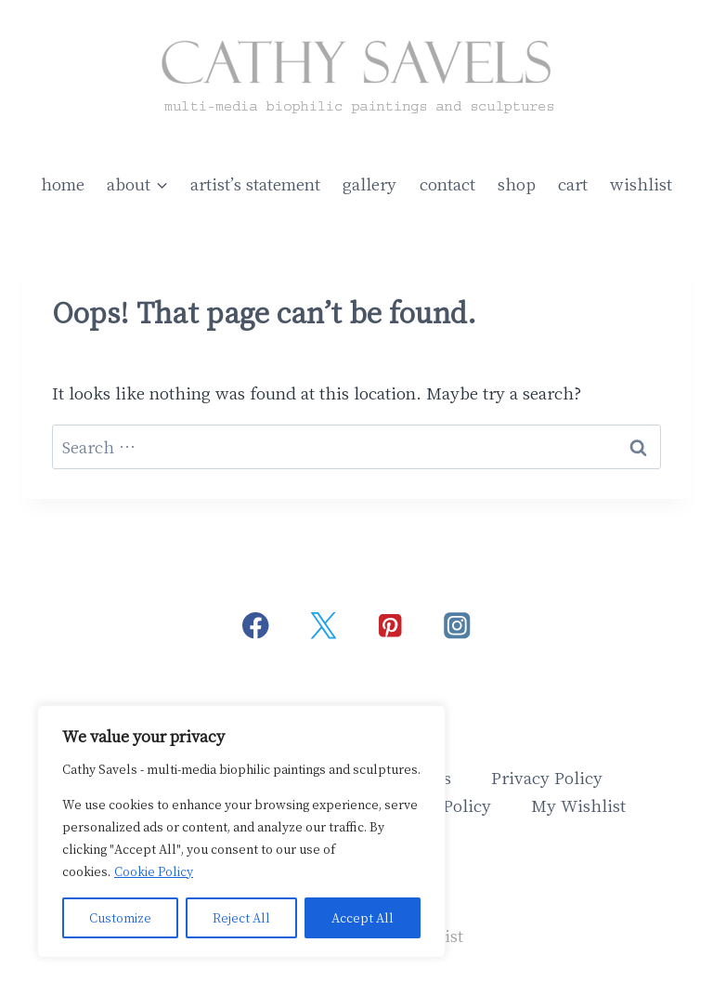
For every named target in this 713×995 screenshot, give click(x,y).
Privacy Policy (547, 777)
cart (573, 183)
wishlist (641, 183)
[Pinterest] (390, 625)
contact (447, 183)
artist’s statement (255, 183)
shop (517, 183)
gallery (369, 183)
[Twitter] (322, 625)
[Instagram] (457, 625)
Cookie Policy (153, 871)
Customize (120, 917)
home (62, 183)
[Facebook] (255, 625)
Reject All (241, 917)
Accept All (362, 917)
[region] (241, 831)
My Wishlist (578, 805)
